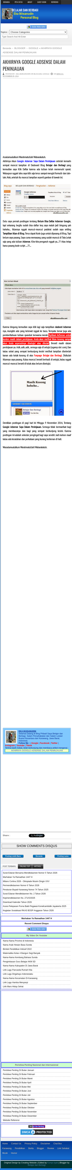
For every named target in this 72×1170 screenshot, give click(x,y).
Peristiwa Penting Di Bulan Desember (20, 1116)
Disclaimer (45, 1143)
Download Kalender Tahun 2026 (17, 902)
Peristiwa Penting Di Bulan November (20, 1112)
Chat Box (57, 1143)
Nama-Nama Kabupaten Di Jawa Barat (20, 966)
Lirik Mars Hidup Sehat (13, 986)
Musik (5, 1153)
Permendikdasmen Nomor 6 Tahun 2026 (21, 885)
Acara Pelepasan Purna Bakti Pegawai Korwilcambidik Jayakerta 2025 (34, 906)
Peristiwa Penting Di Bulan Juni (17, 1091)
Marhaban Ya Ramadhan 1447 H (17, 877)
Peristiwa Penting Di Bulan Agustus (18, 1099)
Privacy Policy (31, 1143)
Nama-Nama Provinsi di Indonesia (18, 941)
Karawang (6, 1148)
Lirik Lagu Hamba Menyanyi (15, 982)
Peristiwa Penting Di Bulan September (20, 1103)
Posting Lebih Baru (13, 856)
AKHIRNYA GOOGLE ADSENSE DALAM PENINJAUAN (34, 65)
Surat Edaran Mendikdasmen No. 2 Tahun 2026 (24, 894)
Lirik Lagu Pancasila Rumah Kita (17, 970)
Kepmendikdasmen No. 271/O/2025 (19, 898)
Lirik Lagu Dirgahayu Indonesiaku (18, 974)
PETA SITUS (18, 2)
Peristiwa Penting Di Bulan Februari (19, 1074)
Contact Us (16, 1143)
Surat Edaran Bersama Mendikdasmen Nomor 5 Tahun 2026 (30, 873)
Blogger (40, 1148)
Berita (30, 1148)
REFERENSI (54, 2)
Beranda (39, 856)
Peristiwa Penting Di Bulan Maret (17, 1078)
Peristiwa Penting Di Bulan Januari (18, 1070)
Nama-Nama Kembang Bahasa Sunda (20, 957)
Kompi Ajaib (52, 1163)
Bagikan (40, 835)
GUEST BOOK (41, 2)
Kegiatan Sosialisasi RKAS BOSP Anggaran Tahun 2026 (28, 910)
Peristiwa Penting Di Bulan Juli (16, 1095)
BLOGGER (38, 74)
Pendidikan (20, 1148)
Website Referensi (11, 1120)
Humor (14, 1153)
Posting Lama (62, 856)
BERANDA (6, 2)
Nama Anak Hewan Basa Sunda (17, 945)
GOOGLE (46, 74)
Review (50, 1148)
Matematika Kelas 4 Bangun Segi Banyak (21, 953)
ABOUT (30, 2)
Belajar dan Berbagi (36, 1165)
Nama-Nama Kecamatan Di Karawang (20, 978)
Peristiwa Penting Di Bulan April (17, 1082)
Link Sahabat (63, 1148)
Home (5, 1143)
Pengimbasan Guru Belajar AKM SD (19, 961)
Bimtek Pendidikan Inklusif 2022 (17, 949)
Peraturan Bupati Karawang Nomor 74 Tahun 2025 (25, 889)
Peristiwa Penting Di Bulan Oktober (18, 1107)
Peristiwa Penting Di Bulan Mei (17, 1087)
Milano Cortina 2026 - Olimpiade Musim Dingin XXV (26, 881)
